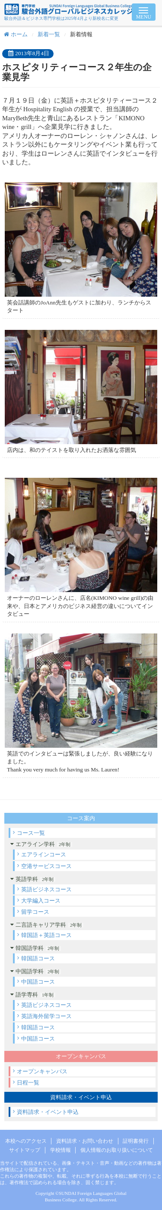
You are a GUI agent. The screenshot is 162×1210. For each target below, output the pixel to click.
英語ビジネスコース (46, 889)
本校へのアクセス (26, 1141)
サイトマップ (24, 1150)
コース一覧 (31, 833)
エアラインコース (43, 854)
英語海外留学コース (46, 1016)
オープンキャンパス (42, 1071)
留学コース (35, 912)
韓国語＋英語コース (46, 935)
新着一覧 (49, 34)
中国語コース (38, 981)
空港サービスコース (46, 866)
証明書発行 (136, 1141)
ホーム (16, 34)
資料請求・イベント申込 (48, 1112)
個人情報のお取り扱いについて (116, 1150)
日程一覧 (28, 1082)
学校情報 (60, 1150)
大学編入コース (40, 900)
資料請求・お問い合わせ (84, 1141)
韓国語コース (38, 958)
